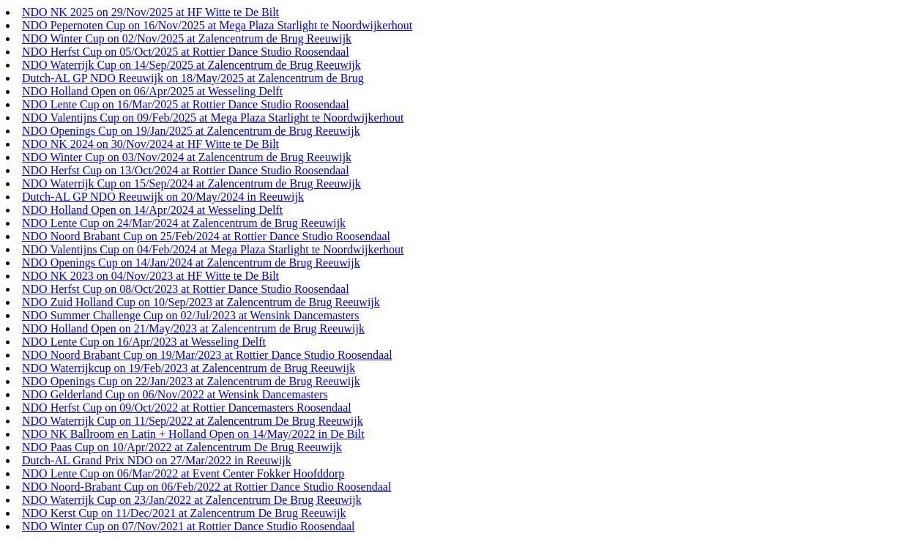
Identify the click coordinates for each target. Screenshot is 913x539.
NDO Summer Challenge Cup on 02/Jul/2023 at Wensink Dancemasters (190, 315)
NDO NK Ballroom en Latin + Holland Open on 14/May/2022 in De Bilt (193, 434)
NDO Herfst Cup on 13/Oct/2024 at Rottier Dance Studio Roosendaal (185, 170)
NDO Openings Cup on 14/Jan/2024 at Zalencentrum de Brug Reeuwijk (191, 262)
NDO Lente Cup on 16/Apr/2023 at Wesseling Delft (144, 341)
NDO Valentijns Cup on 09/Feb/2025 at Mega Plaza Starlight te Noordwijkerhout (212, 117)
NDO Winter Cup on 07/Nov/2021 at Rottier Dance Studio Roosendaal (188, 526)
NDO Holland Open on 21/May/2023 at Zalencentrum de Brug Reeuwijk (193, 328)
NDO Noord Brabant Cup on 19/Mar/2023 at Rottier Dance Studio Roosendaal (207, 355)
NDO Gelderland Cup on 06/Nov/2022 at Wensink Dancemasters (174, 394)
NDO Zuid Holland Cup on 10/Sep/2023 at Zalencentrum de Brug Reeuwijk (201, 302)
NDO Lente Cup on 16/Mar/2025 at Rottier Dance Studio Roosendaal (185, 104)
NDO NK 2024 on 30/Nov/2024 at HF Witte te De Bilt (150, 144)
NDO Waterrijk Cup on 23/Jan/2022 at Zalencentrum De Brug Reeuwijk (192, 500)
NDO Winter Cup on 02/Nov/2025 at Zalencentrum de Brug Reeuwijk (186, 38)
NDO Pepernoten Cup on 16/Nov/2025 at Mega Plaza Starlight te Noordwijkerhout (217, 25)
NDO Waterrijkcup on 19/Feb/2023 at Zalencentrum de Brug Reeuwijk (188, 368)
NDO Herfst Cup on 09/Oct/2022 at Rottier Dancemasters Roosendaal (186, 407)
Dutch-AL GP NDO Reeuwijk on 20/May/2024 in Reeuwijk (163, 196)
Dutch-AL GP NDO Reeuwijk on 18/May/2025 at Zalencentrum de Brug (193, 78)
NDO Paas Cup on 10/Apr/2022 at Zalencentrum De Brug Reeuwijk (182, 447)
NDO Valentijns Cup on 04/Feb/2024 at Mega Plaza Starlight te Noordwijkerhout (212, 249)
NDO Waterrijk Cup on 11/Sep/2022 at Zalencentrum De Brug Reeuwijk (192, 421)
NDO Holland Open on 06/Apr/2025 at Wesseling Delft (152, 91)
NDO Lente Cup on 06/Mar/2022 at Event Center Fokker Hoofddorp (183, 473)
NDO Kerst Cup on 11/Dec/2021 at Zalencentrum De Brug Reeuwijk (184, 513)
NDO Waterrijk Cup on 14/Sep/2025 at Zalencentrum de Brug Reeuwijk (191, 65)
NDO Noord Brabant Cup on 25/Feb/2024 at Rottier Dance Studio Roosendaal (206, 236)
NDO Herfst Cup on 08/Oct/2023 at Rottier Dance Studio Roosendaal (185, 289)
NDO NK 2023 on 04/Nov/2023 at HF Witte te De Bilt (150, 276)
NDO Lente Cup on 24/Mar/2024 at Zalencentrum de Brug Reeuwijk (184, 223)
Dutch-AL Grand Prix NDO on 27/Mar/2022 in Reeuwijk (156, 460)
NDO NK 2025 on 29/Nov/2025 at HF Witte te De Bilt (150, 12)
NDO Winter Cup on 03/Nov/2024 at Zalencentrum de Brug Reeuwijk (186, 157)
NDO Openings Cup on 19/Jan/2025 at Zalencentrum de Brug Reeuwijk (191, 130)
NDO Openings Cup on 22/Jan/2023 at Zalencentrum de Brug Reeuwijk (191, 381)
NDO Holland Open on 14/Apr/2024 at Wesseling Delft (152, 210)
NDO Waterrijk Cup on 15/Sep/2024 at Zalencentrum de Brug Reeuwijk (191, 183)
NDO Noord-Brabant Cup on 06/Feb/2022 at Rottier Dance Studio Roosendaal (206, 486)
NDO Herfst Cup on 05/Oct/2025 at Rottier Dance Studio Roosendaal (185, 51)
